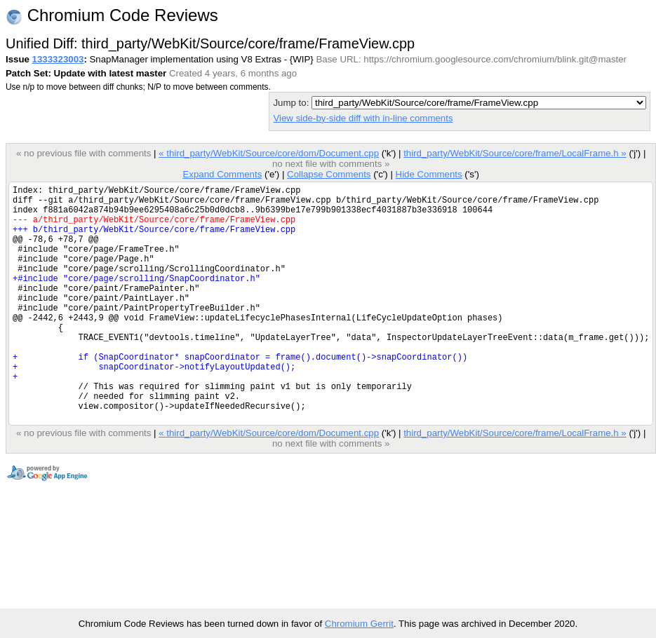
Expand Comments (222, 174)
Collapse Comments (328, 174)
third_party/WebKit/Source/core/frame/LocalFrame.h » (515, 153)
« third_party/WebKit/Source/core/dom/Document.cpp (269, 153)
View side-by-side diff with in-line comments (363, 118)
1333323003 (58, 59)
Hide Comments (428, 174)
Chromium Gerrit (359, 623)
